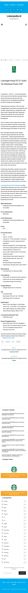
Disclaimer (12, 4)
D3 (2, 341)
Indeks (14, 584)
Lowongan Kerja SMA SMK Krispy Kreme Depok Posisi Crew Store (13, 423)
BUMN (5, 523)
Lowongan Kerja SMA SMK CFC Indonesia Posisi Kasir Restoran (13, 436)
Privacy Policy (22, 582)
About (4, 582)
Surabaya (6, 552)
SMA (5, 510)
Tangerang (6, 530)
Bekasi (5, 527)
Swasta (18, 341)
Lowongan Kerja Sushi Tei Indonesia (11, 185)
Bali (5, 559)
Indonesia (6, 543)
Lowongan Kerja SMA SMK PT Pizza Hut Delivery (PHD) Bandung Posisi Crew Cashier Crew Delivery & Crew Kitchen (14, 450)
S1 (13, 341)
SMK (5, 507)
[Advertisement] (14, 42)
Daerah (7, 341)
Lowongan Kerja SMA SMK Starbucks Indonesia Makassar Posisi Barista (13, 427)
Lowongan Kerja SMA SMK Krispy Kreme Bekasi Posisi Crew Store (13, 418)
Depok (5, 539)
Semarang (6, 562)
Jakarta (6, 514)
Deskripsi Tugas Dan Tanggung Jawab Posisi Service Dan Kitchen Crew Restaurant (12, 455)
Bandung (6, 555)
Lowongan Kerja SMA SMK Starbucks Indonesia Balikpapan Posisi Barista (13, 414)
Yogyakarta (6, 546)
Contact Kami (20, 4)
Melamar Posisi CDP (9, 338)
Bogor (5, 536)
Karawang (6, 549)
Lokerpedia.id (14, 589)
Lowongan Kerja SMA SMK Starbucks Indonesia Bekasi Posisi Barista (13, 431)
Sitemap (6, 4)
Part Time (6, 533)
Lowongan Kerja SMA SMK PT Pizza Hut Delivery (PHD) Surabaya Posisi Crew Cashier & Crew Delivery (13, 440)
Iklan (8, 582)
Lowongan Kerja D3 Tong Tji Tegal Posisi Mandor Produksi (13, 445)
